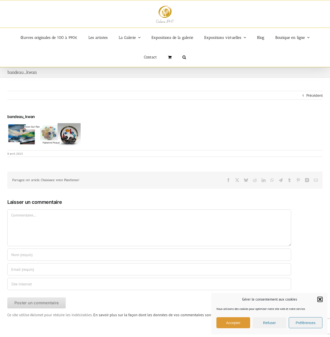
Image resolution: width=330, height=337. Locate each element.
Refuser (269, 323)
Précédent (314, 95)
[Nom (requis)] (149, 255)
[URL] (149, 284)
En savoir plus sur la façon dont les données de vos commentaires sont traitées (159, 314)
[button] (320, 299)
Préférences (306, 323)
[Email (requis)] (149, 269)
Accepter (233, 323)
